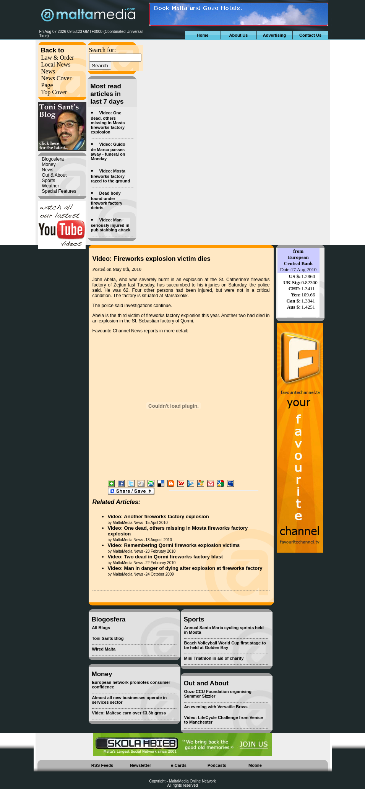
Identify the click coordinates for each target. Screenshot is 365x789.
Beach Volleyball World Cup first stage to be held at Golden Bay (225, 645)
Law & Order (57, 57)
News (48, 71)
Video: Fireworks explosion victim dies (151, 258)
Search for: (102, 50)
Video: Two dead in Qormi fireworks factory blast (165, 557)
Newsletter (140, 765)
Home (203, 35)
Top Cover (54, 92)
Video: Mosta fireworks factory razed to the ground (110, 176)
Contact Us (310, 35)
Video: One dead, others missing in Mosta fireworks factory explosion (108, 122)
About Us (238, 35)
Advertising (274, 35)
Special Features (59, 191)
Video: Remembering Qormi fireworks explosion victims (174, 545)
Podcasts (217, 765)
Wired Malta (104, 649)
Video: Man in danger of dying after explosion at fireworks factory (185, 568)
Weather (50, 186)
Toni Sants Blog (108, 638)
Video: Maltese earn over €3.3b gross (129, 713)
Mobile (255, 765)
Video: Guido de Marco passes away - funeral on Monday (108, 151)
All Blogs (101, 627)
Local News (56, 64)
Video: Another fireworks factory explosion (158, 516)
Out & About (54, 175)
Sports (48, 180)
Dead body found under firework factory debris (107, 200)
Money (49, 164)
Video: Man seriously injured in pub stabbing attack (111, 225)
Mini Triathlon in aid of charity (214, 658)
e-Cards (179, 765)
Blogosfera (53, 159)
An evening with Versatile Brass (216, 706)
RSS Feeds (102, 765)
